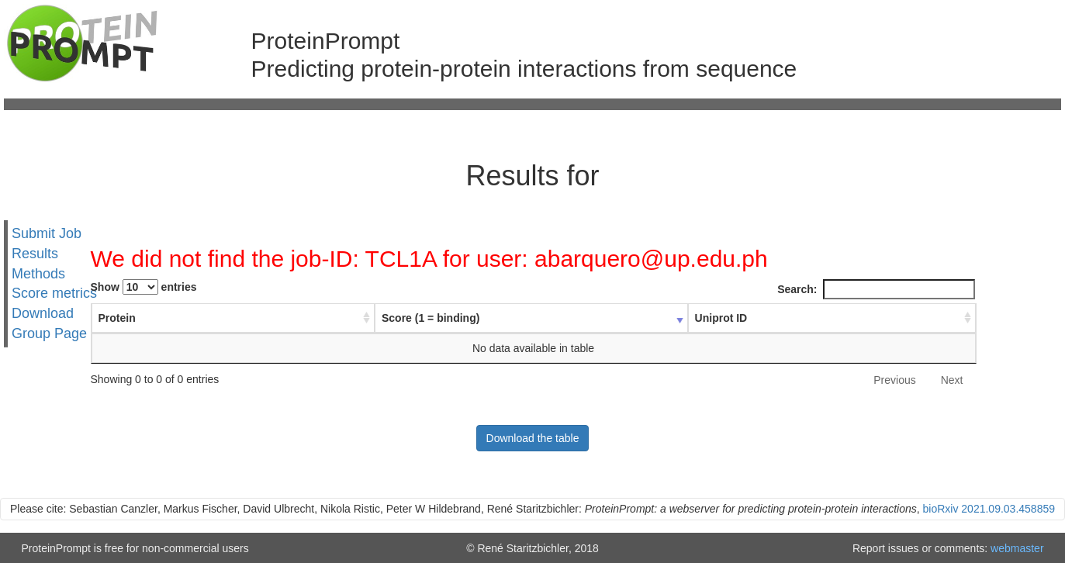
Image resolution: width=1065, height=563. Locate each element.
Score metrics (54, 293)
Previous (894, 380)
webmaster (1017, 548)
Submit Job (46, 233)
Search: (875, 289)
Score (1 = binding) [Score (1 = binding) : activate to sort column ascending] (442, 318)
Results (35, 253)
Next (952, 380)
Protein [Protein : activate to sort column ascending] (117, 318)
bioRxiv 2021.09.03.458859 (989, 509)
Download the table (532, 438)
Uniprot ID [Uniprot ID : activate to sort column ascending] (714, 318)
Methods (38, 273)
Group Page (49, 333)
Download (43, 313)
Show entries (144, 287)
